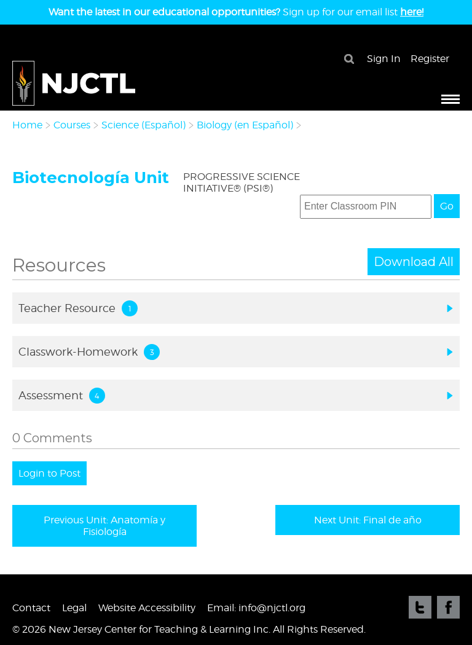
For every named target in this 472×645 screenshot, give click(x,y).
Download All (414, 261)
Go (447, 206)
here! (411, 12)
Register (430, 58)
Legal (74, 608)
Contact (31, 608)
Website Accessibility (146, 608)
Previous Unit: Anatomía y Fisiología (104, 526)
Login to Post (49, 473)
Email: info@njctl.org (256, 608)
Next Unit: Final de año (368, 520)
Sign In (384, 58)
